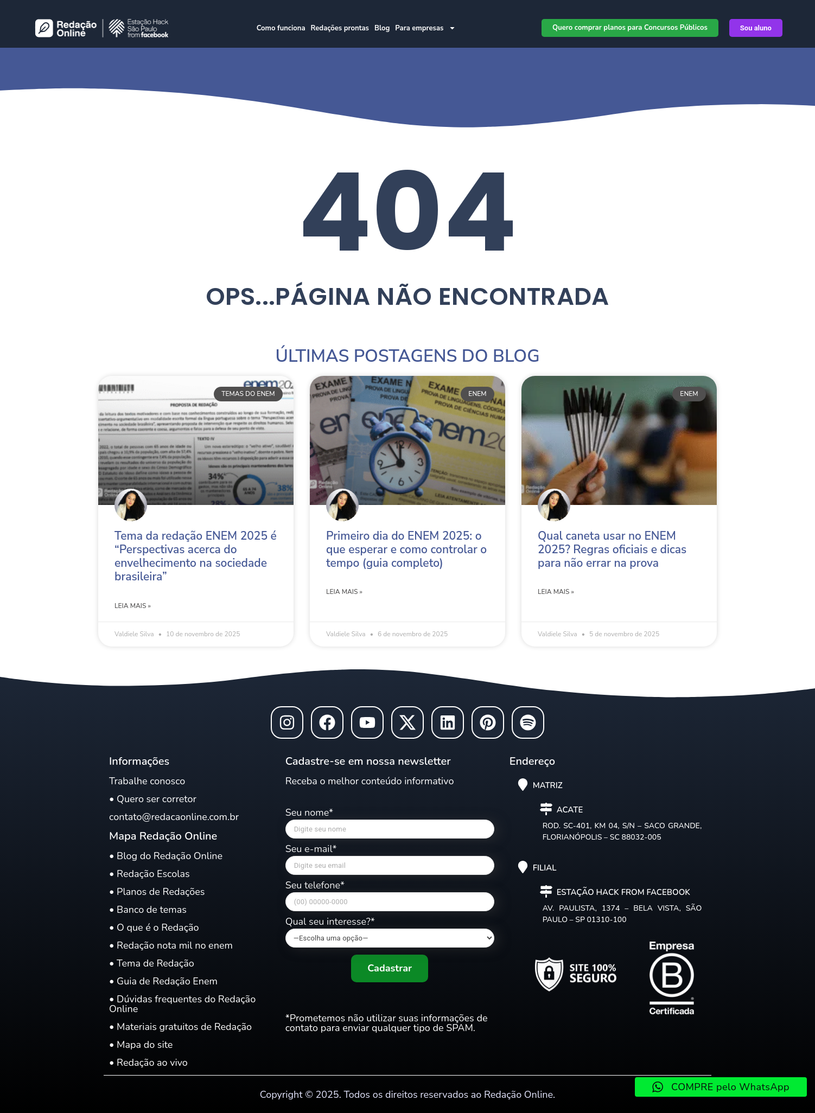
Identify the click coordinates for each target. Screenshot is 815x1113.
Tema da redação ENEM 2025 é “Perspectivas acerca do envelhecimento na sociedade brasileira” (195, 556)
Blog (382, 28)
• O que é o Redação (154, 927)
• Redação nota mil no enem (171, 945)
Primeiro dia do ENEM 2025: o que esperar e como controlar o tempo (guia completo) (406, 549)
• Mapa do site (141, 1044)
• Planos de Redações (157, 891)
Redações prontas (340, 28)
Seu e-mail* (389, 862)
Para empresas (425, 28)
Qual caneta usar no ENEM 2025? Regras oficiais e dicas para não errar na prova (612, 549)
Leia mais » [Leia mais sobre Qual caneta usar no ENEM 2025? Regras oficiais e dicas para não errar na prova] (556, 591)
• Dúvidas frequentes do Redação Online (182, 1004)
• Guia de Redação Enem (163, 981)
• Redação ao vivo (148, 1062)
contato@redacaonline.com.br (174, 816)
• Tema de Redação (151, 963)
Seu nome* (389, 826)
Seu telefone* (389, 898)
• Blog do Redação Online (165, 855)
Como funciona (281, 28)
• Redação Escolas (149, 873)
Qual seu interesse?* (389, 932)
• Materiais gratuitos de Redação (180, 1026)
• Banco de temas (148, 909)
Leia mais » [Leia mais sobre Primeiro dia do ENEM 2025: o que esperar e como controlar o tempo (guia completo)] (344, 591)
